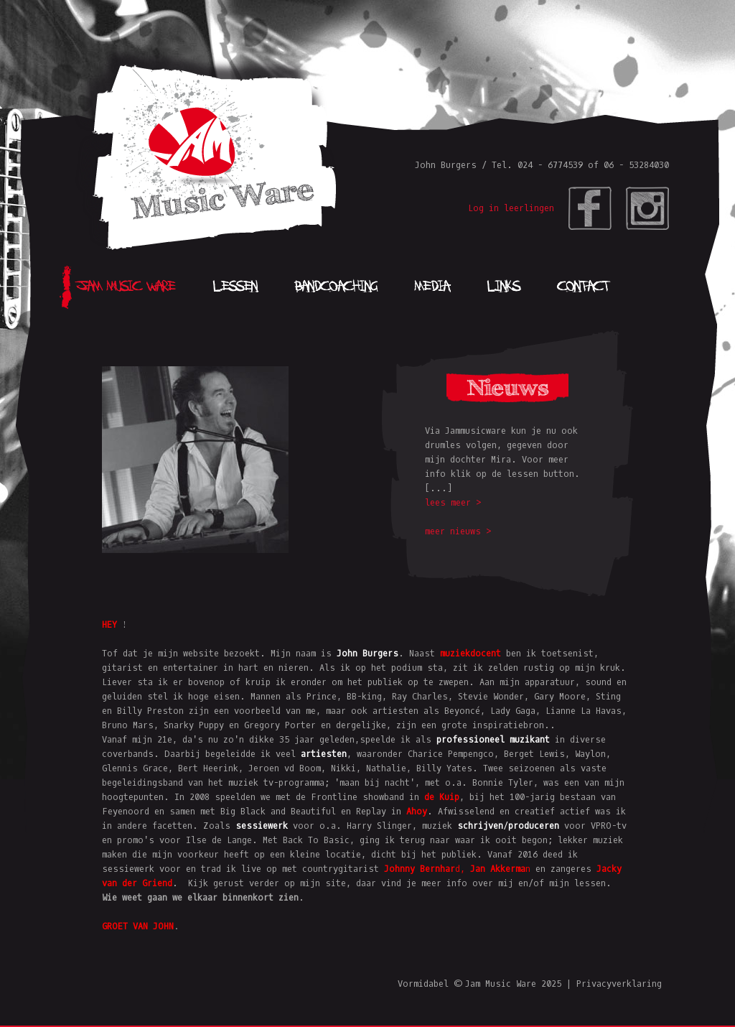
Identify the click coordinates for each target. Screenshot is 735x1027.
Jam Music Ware (126, 286)
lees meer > (453, 502)
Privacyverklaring (619, 984)
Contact (583, 286)
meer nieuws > (458, 531)
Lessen (235, 286)
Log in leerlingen (511, 208)
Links (503, 286)
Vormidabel (423, 984)
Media (432, 286)
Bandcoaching (336, 286)
